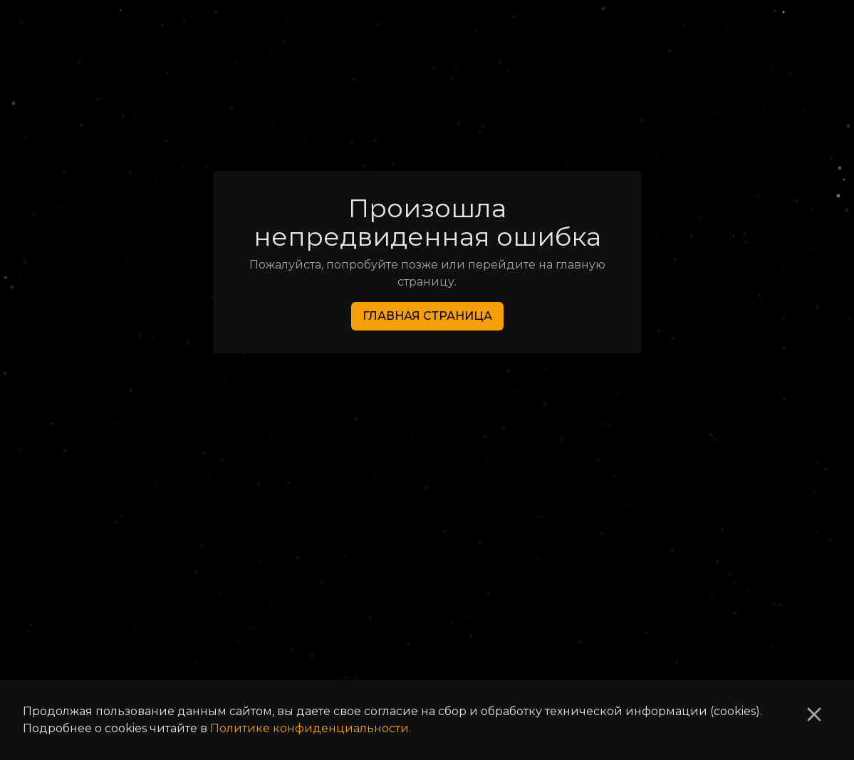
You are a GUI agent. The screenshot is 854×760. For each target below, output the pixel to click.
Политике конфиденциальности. (310, 728)
